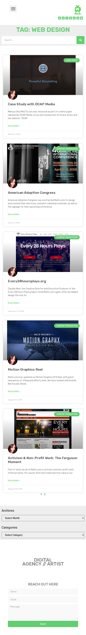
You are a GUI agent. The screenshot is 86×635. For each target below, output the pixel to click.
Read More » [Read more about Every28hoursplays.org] (14, 303)
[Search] (80, 40)
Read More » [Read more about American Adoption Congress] (14, 214)
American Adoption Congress (31, 193)
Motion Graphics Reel (25, 369)
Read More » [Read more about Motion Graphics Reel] (14, 391)
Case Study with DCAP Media (31, 104)
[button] (13, 9)
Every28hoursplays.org (27, 281)
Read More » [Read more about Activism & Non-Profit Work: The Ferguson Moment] (14, 481)
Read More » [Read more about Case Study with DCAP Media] (14, 126)
